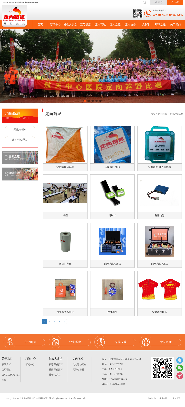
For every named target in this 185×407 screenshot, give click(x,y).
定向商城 (100, 24)
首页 (40, 24)
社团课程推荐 (56, 373)
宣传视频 (85, 24)
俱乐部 (145, 24)
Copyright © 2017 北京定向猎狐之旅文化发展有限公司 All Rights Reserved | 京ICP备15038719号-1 (46, 401)
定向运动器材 (20, 139)
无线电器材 (20, 129)
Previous (6, 66)
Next (178, 66)
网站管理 (176, 401)
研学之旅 (160, 24)
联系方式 (6, 368)
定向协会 (130, 24)
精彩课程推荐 (56, 368)
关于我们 (175, 24)
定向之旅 (115, 24)
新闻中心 (55, 24)
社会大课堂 (70, 24)
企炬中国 (163, 401)
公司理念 (6, 373)
